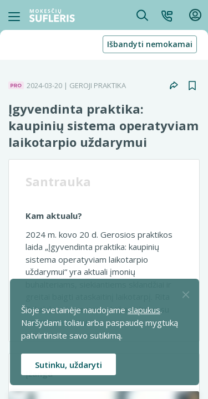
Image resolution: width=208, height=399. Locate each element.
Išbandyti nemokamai (149, 44)
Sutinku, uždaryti (68, 364)
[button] (167, 15)
